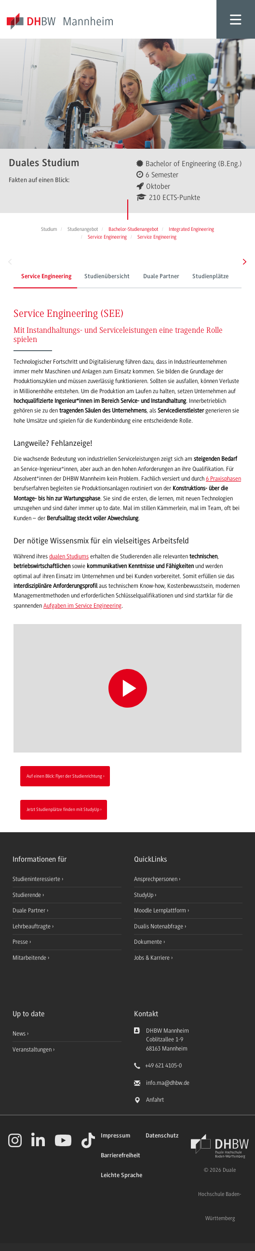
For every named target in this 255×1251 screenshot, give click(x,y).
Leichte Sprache (121, 1175)
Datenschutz (162, 1136)
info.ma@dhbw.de (167, 1083)
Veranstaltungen (32, 1049)
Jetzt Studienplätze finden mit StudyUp (63, 809)
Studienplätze (210, 277)
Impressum (115, 1136)
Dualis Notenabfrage (159, 926)
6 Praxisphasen (223, 478)
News (19, 1033)
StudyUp (144, 895)
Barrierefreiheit (120, 1155)
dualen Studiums (69, 556)
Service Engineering (46, 277)
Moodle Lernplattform (161, 910)
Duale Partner (161, 277)
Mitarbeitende (30, 957)
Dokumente (148, 941)
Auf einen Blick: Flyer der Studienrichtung (64, 776)
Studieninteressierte (37, 879)
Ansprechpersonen (156, 879)
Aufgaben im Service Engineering (82, 605)
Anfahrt (155, 1099)
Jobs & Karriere (152, 957)
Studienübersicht (107, 277)
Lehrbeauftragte (32, 926)
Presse (21, 941)
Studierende (27, 895)
